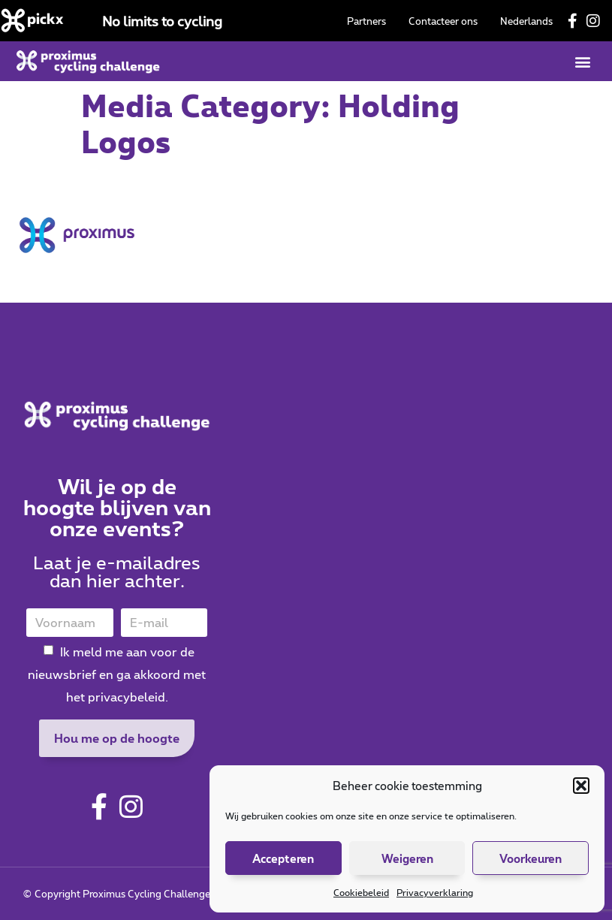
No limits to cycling (162, 21)
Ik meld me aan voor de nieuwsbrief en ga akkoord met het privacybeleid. (117, 674)
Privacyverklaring (434, 892)
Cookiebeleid (361, 892)
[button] (581, 785)
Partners (366, 21)
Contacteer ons (443, 21)
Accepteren (283, 858)
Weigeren (407, 858)
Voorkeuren (530, 858)
